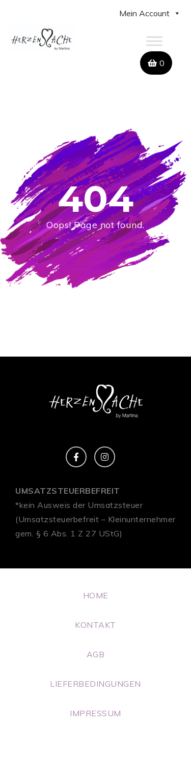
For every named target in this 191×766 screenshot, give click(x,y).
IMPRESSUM (95, 713)
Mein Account (150, 13)
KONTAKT (95, 625)
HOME (95, 595)
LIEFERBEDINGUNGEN (95, 684)
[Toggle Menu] (154, 41)
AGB (96, 654)
